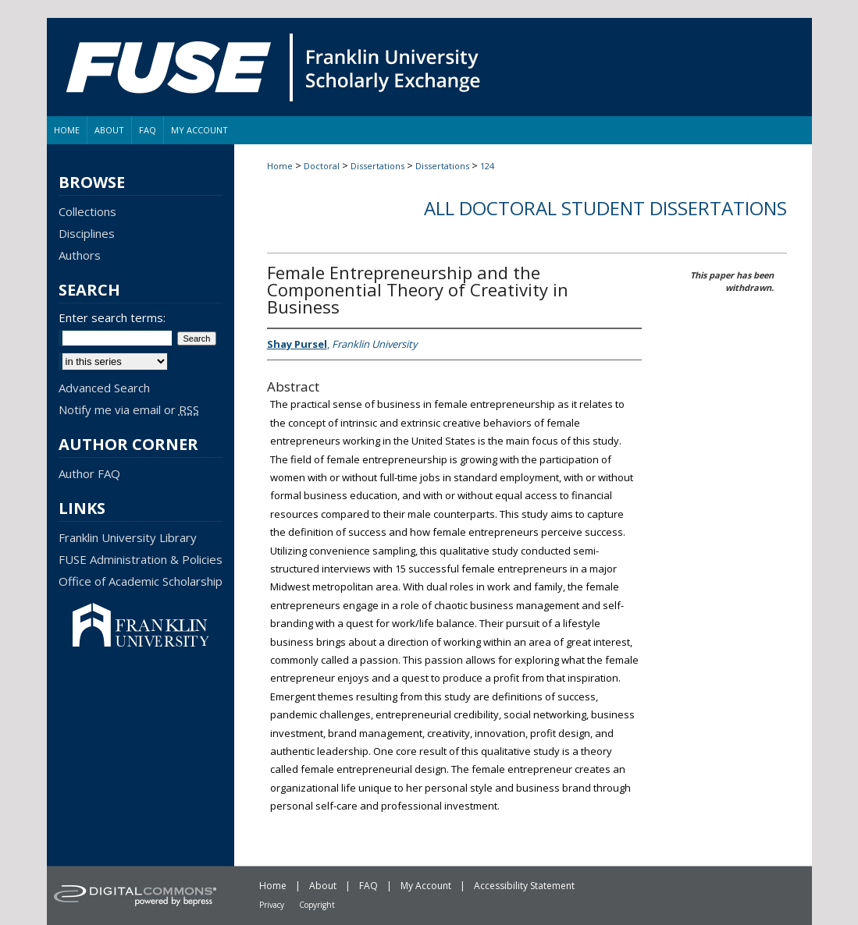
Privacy (271, 904)
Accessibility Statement (524, 885)
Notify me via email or (129, 409)
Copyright (317, 904)
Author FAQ (89, 473)
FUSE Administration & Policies (141, 559)
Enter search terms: (112, 317)
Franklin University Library (128, 537)
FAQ (368, 885)
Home (280, 166)
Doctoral (322, 166)
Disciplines (87, 233)
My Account (426, 885)
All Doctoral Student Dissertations (605, 208)
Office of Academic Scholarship (141, 581)
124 (487, 166)
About (322, 885)
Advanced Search (104, 387)
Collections (87, 211)
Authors (80, 255)
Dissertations (377, 166)
